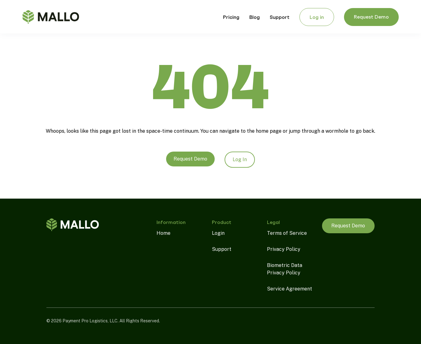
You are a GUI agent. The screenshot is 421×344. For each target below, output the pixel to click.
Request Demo (190, 159)
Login (218, 233)
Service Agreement (289, 289)
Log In (240, 159)
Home (163, 233)
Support (221, 249)
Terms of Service (287, 233)
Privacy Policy (283, 249)
